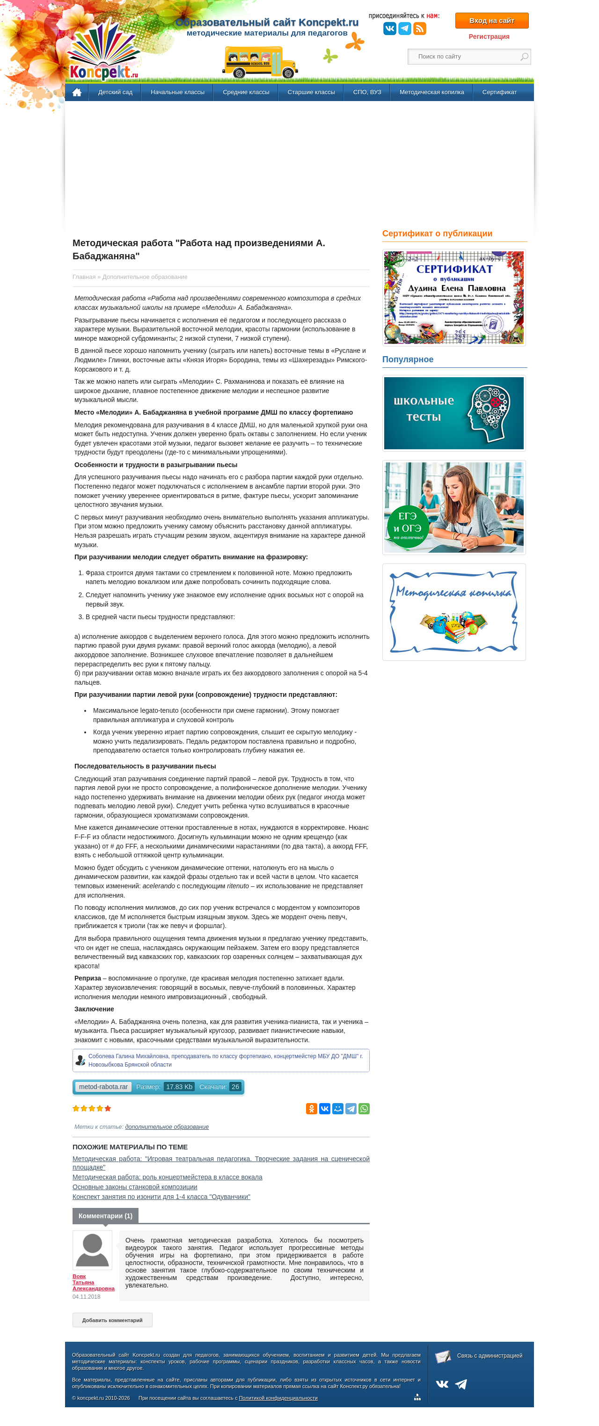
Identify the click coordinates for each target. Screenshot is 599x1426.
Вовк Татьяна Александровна (94, 1282)
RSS (419, 28)
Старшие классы (311, 91)
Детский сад (115, 91)
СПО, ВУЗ (367, 91)
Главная (77, 93)
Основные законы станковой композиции (135, 1187)
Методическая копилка (432, 91)
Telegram (404, 28)
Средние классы (246, 91)
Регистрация (489, 36)
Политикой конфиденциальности (278, 1398)
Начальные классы (178, 91)
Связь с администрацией (490, 1356)
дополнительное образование (167, 1127)
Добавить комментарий (112, 1320)
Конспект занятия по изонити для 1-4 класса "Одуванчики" (161, 1196)
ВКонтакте (389, 28)
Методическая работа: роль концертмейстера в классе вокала (168, 1177)
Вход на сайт (491, 20)
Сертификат (499, 91)
